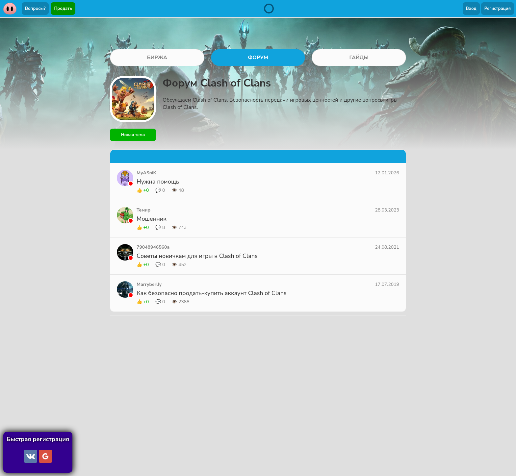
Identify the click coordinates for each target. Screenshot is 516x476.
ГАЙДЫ (359, 57)
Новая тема (133, 135)
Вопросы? (35, 9)
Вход (471, 9)
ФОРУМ (258, 57)
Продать (63, 9)
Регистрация (497, 9)
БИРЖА (157, 57)
